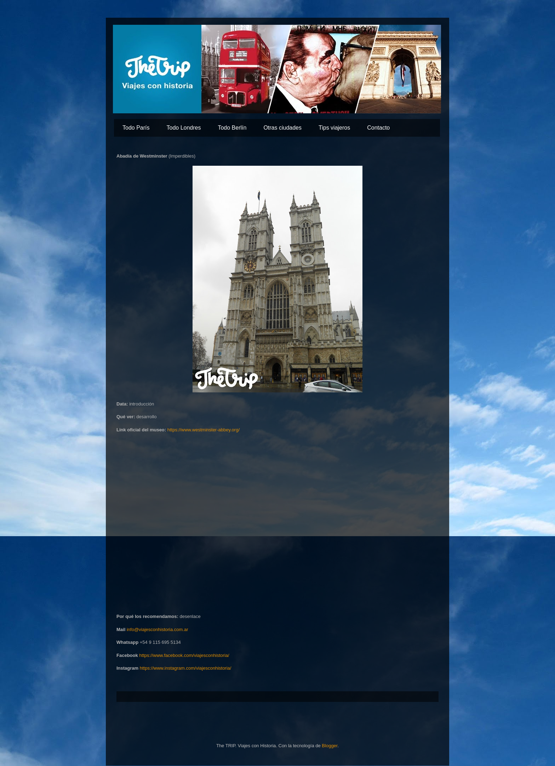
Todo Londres (183, 128)
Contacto (378, 128)
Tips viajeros (334, 128)
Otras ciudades (282, 128)
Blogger (329, 745)
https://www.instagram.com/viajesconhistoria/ (185, 668)
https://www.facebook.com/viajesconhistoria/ (184, 655)
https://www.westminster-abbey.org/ (203, 429)
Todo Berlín (232, 128)
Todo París (135, 128)
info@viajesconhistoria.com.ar (157, 629)
